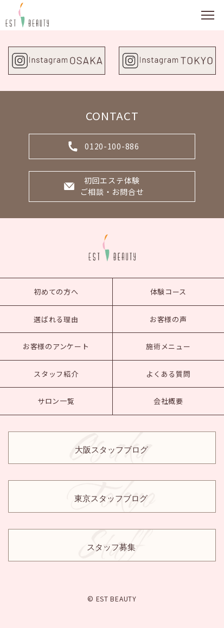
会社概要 (168, 401)
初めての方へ (56, 291)
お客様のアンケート (56, 346)
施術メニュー (168, 346)
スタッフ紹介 (56, 374)
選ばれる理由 (56, 319)
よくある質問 (168, 374)
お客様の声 (168, 319)
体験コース (168, 291)
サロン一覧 (56, 401)
